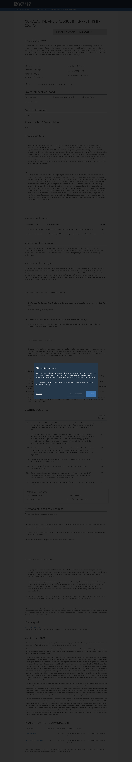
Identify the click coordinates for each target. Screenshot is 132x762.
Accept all (91, 394)
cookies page (44, 385)
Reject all (39, 394)
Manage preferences (76, 394)
